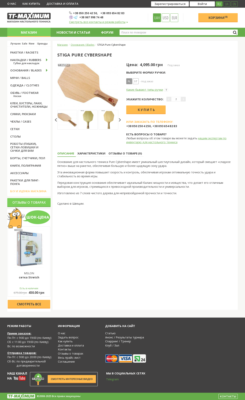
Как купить (31, 4)
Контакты (64, 349)
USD (165, 17)
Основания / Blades (83, 44)
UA (226, 3)
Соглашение (66, 361)
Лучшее (15, 43)
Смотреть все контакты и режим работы (98, 22)
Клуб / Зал (112, 345)
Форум (107, 32)
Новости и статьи (73, 32)
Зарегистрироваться (170, 4)
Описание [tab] (65, 153)
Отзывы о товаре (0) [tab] (125, 153)
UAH (157, 17)
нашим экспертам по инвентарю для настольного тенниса (176, 140)
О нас (11, 4)
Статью (110, 333)
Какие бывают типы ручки (147, 89)
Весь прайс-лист (69, 357)
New (31, 43)
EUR (174, 17)
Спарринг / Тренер (118, 341)
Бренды (42, 43)
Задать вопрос (68, 337)
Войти (202, 4)
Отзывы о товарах (29, 202)
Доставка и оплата (62, 4)
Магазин (29, 32)
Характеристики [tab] (91, 153)
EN (234, 3)
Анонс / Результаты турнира (124, 337)
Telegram (110, 379)
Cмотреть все (29, 304)
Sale (24, 43)
